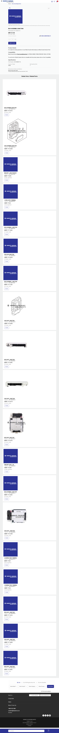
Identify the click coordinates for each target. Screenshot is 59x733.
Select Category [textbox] (32, 686)
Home (9, 3)
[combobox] (13, 687)
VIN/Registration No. (29, 683)
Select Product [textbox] (41, 686)
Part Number (42, 683)
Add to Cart (12, 43)
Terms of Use (29, 721)
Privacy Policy (29, 724)
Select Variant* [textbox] (22, 686)
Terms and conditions (46, 691)
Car (18, 683)
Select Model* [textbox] (13, 686)
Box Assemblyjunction (16, 3)
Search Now (50, 686)
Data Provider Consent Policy (29, 723)
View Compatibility (45, 36)
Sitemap (29, 726)
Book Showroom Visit (45, 695)
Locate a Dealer (34, 695)
